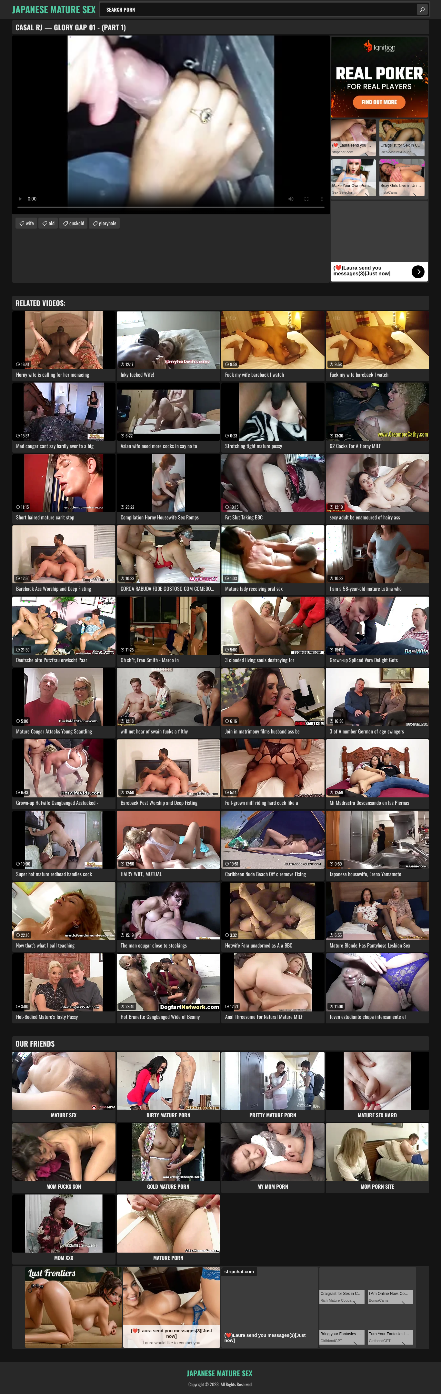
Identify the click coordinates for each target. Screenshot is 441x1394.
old (52, 223)
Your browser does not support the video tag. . (171, 125)
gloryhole (107, 223)
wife (30, 223)
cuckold (76, 223)
